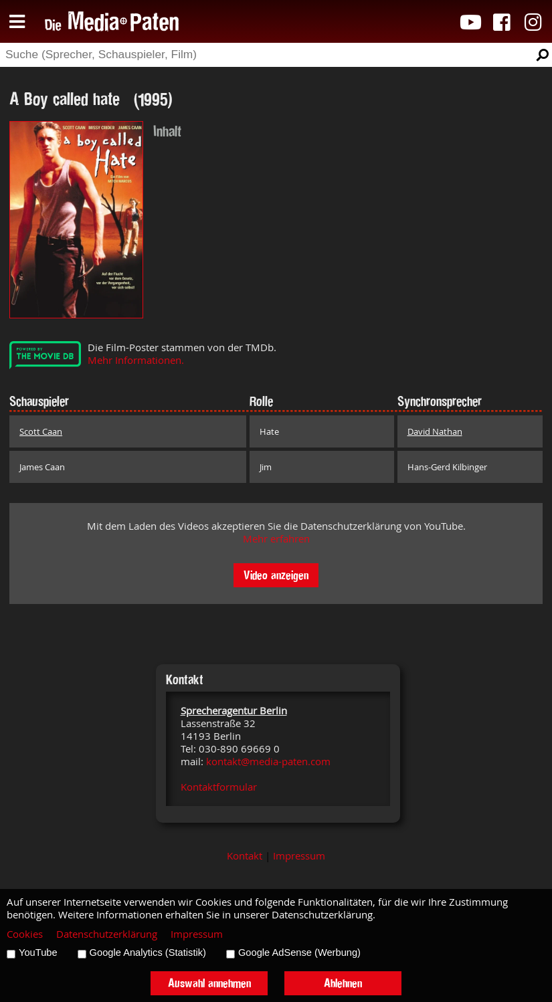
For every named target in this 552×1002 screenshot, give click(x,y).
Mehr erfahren (276, 538)
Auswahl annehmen (209, 983)
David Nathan (434, 431)
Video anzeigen (276, 575)
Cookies (25, 934)
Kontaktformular (219, 787)
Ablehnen (343, 983)
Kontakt (244, 855)
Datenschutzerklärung (106, 934)
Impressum (299, 855)
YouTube (38, 952)
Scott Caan (40, 431)
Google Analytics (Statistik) (148, 952)
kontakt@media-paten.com (268, 761)
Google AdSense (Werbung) (299, 952)
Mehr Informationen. (136, 360)
